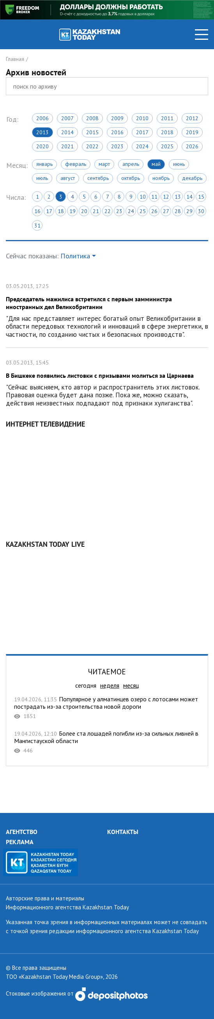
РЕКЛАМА (20, 842)
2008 (92, 118)
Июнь (179, 163)
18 (61, 211)
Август (67, 177)
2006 (42, 118)
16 (37, 211)
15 (201, 196)
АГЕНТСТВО (21, 832)
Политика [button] (75, 255)
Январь (44, 163)
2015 (92, 132)
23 (119, 211)
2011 (167, 118)
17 (49, 211)
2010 (142, 118)
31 (37, 225)
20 (84, 211)
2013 (42, 132)
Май (156, 163)
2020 (42, 146)
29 (189, 211)
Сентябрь (98, 177)
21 (96, 211)
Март (104, 163)
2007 (67, 118)
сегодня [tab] (85, 685)
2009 (117, 118)
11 (154, 196)
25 (143, 211)
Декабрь (192, 177)
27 (166, 211)
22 (107, 211)
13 (178, 196)
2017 (142, 132)
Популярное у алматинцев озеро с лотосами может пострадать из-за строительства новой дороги (107, 707)
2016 (117, 132)
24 (131, 211)
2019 (192, 132)
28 (178, 211)
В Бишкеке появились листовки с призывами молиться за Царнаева (107, 382)
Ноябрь (161, 177)
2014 (67, 132)
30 (201, 211)
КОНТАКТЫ (122, 832)
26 (154, 211)
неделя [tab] (109, 685)
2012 (192, 118)
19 (72, 211)
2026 (192, 146)
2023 (117, 146)
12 (166, 196)
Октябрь (130, 177)
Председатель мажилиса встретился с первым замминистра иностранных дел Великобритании (107, 309)
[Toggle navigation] (201, 34)
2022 (92, 146)
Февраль (75, 163)
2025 (167, 146)
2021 (67, 146)
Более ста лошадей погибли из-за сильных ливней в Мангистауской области (107, 742)
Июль (42, 177)
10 (143, 196)
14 (189, 196)
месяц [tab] (131, 685)
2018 (167, 132)
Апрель (130, 163)
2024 (142, 146)
